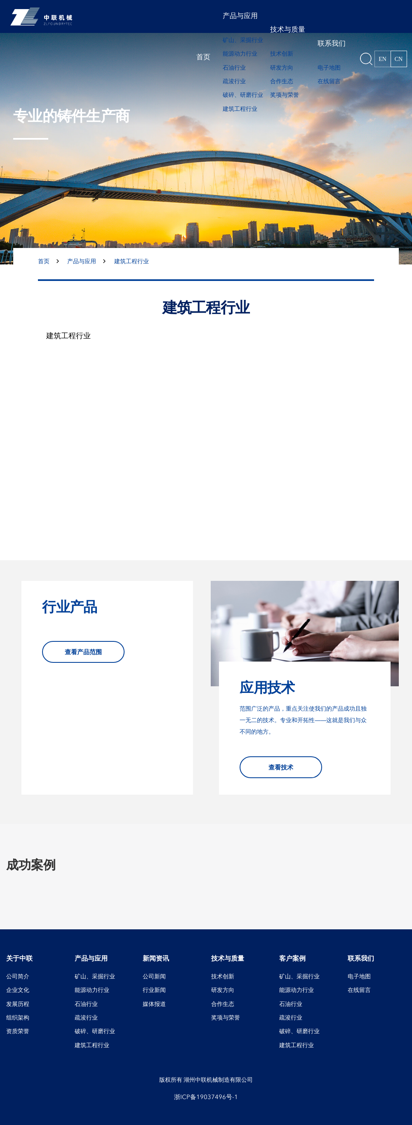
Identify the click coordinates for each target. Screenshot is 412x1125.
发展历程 (17, 1004)
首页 (203, 57)
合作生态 (281, 81)
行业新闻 (154, 990)
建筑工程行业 (240, 109)
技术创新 (281, 54)
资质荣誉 (17, 1031)
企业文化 (17, 990)
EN (382, 59)
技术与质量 (287, 29)
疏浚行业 (234, 81)
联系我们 (332, 43)
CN (399, 59)
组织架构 (17, 1018)
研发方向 (281, 68)
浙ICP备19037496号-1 (206, 1097)
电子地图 (329, 68)
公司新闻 (154, 976)
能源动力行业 (240, 54)
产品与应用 (240, 16)
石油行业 (234, 68)
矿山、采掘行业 (243, 40)
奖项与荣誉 (284, 95)
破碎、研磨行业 (243, 95)
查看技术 (280, 767)
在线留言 (329, 81)
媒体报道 (154, 1004)
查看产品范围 (83, 652)
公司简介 (17, 976)
